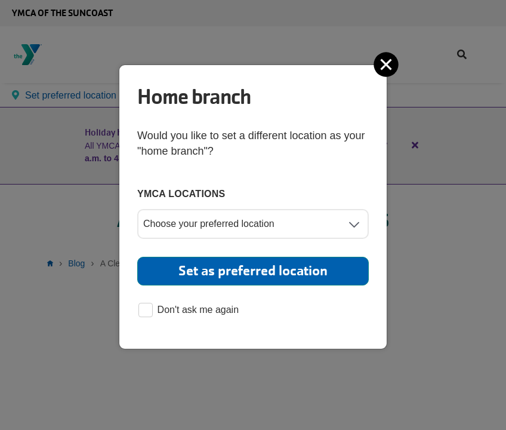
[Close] (387, 64)
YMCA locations (181, 194)
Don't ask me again (188, 311)
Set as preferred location (253, 271)
